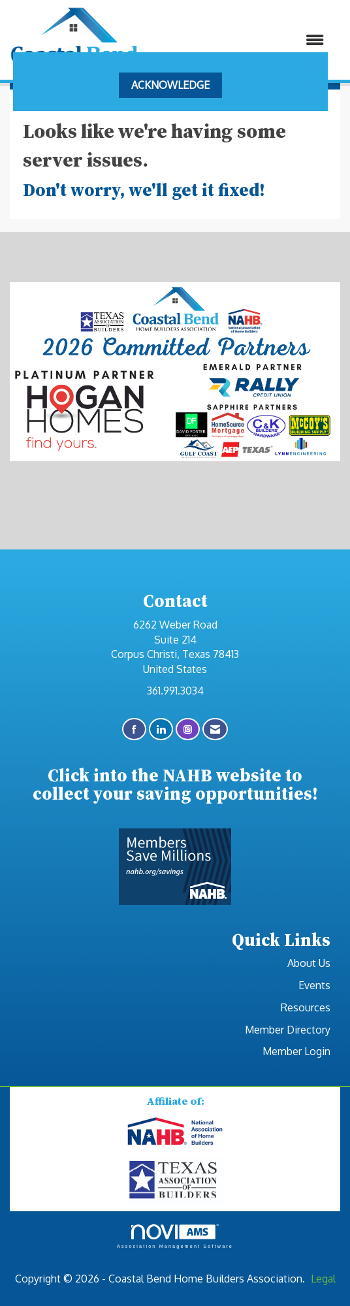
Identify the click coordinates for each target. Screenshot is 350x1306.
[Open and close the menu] (238, 40)
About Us (308, 963)
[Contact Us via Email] (215, 729)
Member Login (296, 1051)
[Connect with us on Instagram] (188, 729)
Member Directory (287, 1029)
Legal (323, 1278)
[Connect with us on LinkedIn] (161, 729)
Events (314, 985)
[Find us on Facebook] (134, 729)
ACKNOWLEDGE (170, 84)
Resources (305, 1007)
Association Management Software (175, 1236)
